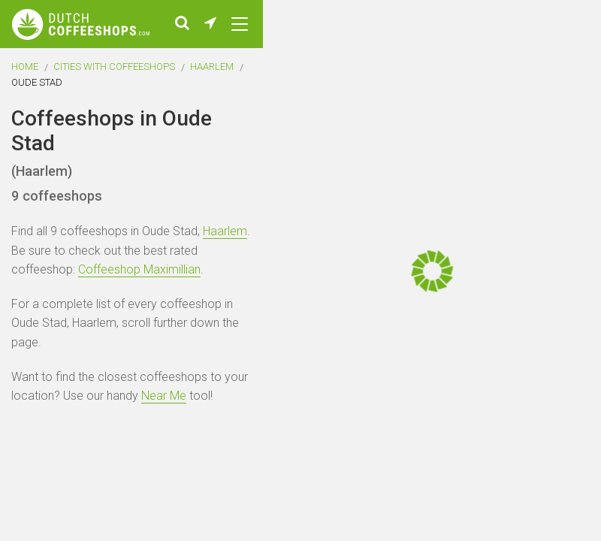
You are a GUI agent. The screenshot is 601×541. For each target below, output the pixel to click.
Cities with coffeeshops (114, 66)
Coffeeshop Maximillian (139, 269)
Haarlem (212, 66)
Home (24, 66)
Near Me (163, 395)
